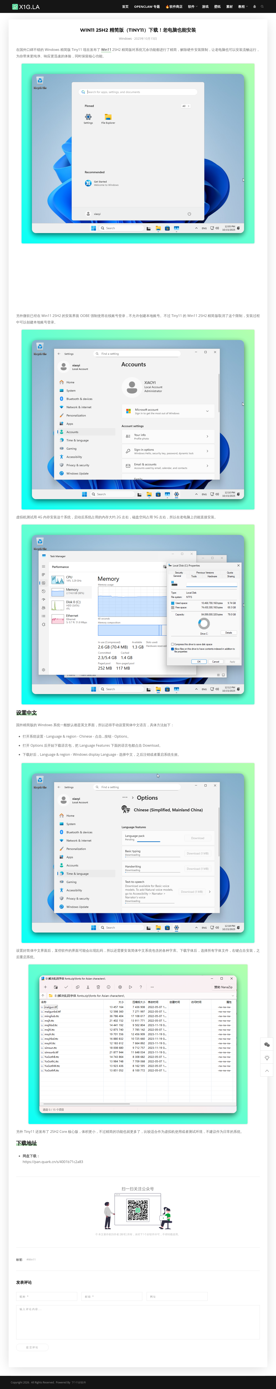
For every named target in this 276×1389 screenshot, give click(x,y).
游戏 (205, 6)
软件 (191, 6)
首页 (125, 6)
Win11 (106, 49)
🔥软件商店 (173, 6)
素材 (229, 6)
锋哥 (123, 1234)
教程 (241, 6)
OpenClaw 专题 (147, 6)
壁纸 (217, 6)
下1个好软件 (147, 1234)
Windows (125, 38)
